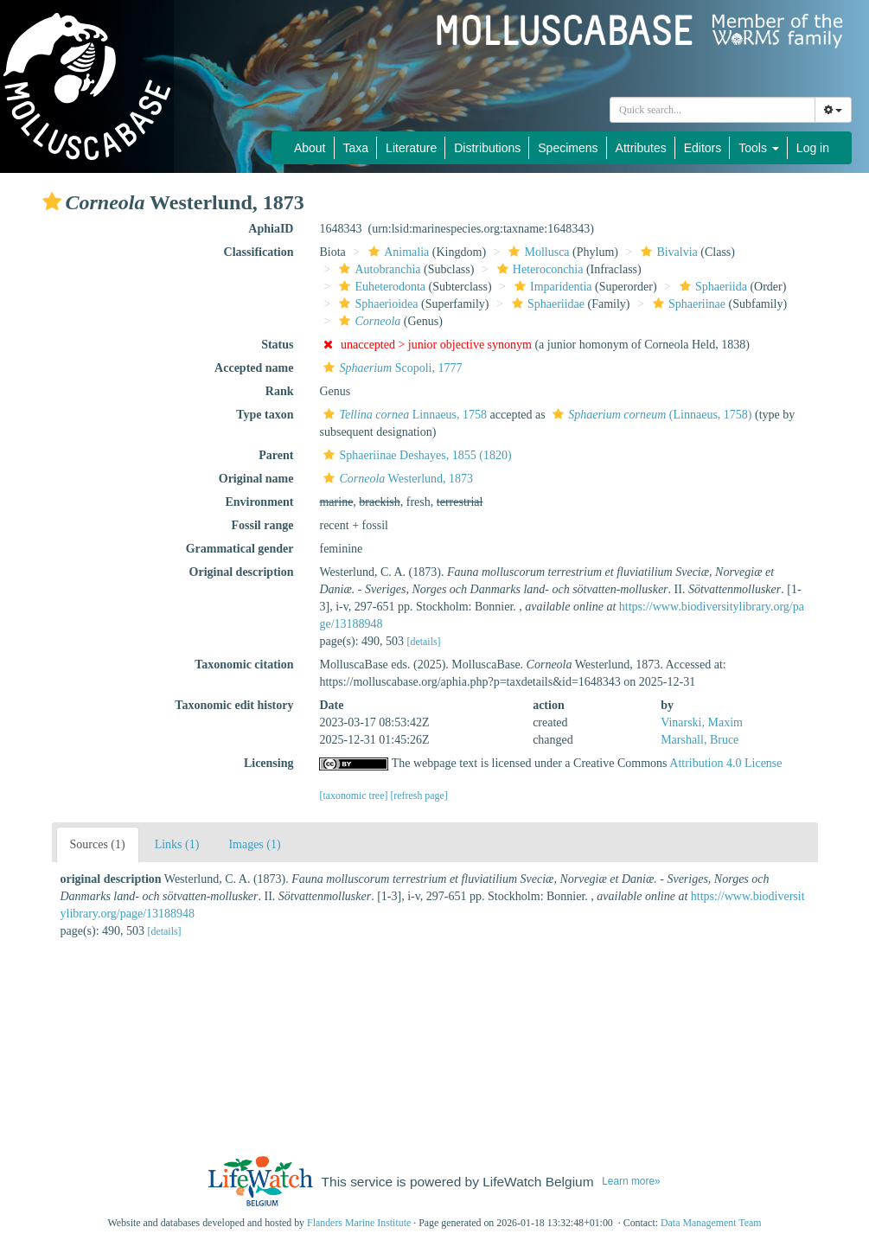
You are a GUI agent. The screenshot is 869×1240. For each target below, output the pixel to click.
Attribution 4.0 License (725, 763)
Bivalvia (666, 252)
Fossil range (263, 525)
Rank (279, 391)
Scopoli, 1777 (390, 367)
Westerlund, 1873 (396, 478)
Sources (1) (97, 844)
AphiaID (270, 228)
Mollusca (536, 252)
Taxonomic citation (244, 664)
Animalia (396, 252)
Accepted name (253, 367)
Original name (256, 478)
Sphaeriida (711, 286)
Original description (241, 572)
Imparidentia (551, 286)
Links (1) (177, 844)
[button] (52, 201)
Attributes (641, 148)
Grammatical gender (240, 548)
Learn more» (631, 1181)
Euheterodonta (380, 286)
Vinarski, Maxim (702, 722)
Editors (703, 148)
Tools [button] (758, 148)
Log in (812, 148)
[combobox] (712, 110)
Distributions (487, 148)
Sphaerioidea (376, 303)
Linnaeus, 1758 (403, 414)
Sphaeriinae (687, 303)
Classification (259, 252)
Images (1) (254, 844)
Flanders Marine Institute (359, 1223)
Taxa (356, 148)
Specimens (567, 148)
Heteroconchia (538, 269)
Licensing (269, 763)
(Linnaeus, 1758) (649, 414)
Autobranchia (377, 269)
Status (277, 344)
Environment (259, 501)
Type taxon (264, 414)
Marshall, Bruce (699, 739)
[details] (424, 642)
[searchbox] (712, 110)
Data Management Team (711, 1223)
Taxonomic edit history (234, 705)
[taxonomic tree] (353, 795)
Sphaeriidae (546, 303)
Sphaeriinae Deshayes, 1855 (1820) (415, 455)
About (310, 148)
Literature (411, 148)
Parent (276, 455)
